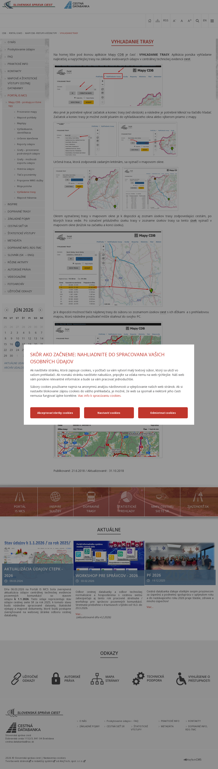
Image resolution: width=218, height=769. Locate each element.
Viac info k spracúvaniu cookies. (99, 396)
